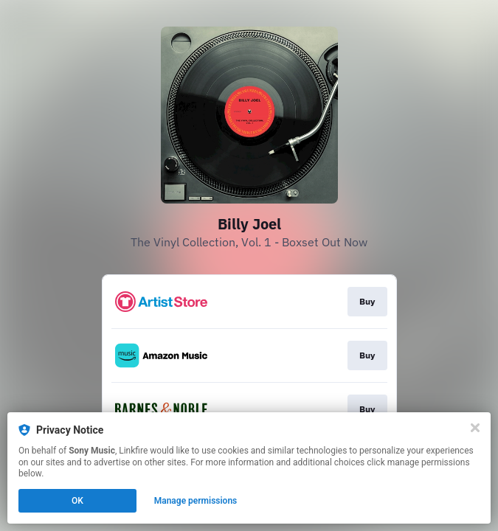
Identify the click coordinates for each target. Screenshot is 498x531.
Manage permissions (196, 501)
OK (77, 501)
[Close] (475, 428)
